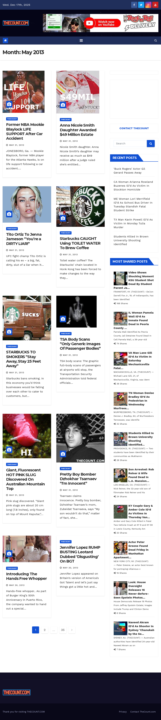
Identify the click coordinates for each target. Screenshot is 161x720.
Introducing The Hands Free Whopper (26, 576)
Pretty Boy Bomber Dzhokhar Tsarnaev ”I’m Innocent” (78, 479)
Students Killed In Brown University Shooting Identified (131, 240)
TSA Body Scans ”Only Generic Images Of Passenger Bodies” (80, 344)
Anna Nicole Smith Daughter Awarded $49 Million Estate (78, 130)
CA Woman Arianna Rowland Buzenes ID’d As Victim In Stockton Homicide (133, 185)
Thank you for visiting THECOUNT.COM (24, 711)
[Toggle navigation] (81, 40)
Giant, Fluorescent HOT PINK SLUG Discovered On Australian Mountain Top (25, 479)
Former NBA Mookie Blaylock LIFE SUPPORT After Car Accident (25, 131)
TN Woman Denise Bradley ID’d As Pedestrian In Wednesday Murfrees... (134, 400)
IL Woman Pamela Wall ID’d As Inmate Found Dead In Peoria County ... (133, 320)
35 (62, 630)
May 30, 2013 (17, 585)
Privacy (123, 711)
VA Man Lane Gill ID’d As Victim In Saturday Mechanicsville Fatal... (133, 360)
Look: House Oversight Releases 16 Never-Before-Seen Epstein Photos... (131, 590)
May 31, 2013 (16, 145)
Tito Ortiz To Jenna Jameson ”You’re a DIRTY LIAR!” (24, 239)
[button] (155, 40)
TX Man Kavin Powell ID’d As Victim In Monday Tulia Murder (133, 223)
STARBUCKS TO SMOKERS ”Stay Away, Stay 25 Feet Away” (23, 359)
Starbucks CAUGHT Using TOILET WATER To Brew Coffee (80, 243)
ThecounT (12, 119)
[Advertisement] (134, 99)
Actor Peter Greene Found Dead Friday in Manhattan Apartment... (131, 549)
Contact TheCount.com (143, 711)
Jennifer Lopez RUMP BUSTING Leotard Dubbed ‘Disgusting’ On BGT (80, 554)
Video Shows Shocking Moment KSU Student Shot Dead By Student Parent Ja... (134, 280)
